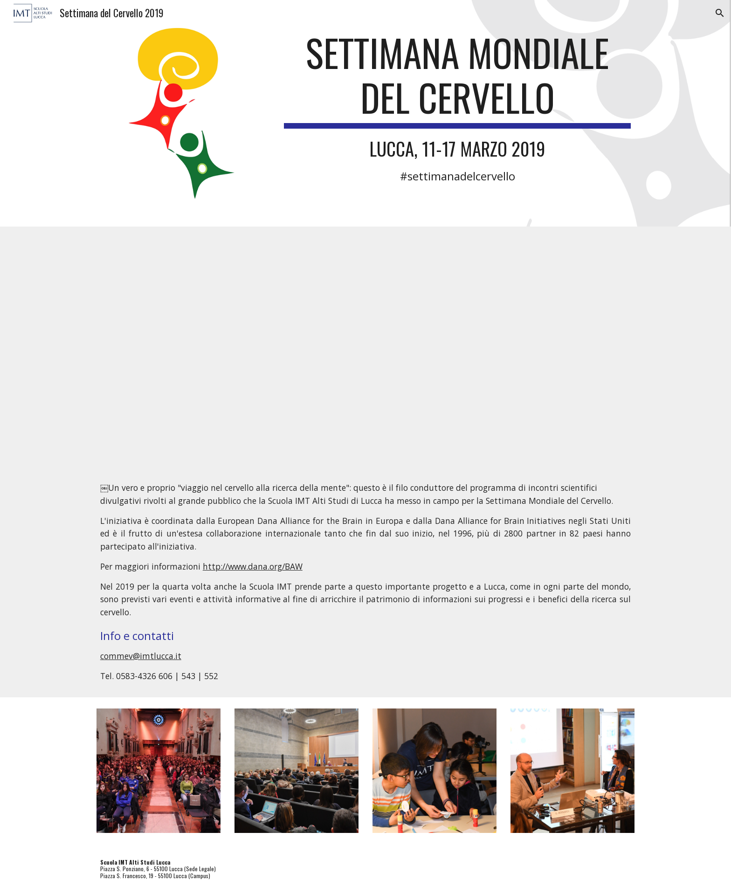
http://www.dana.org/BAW (253, 566)
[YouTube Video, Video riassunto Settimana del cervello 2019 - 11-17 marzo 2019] (365, 347)
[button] (720, 13)
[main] (457, 106)
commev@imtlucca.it (140, 655)
